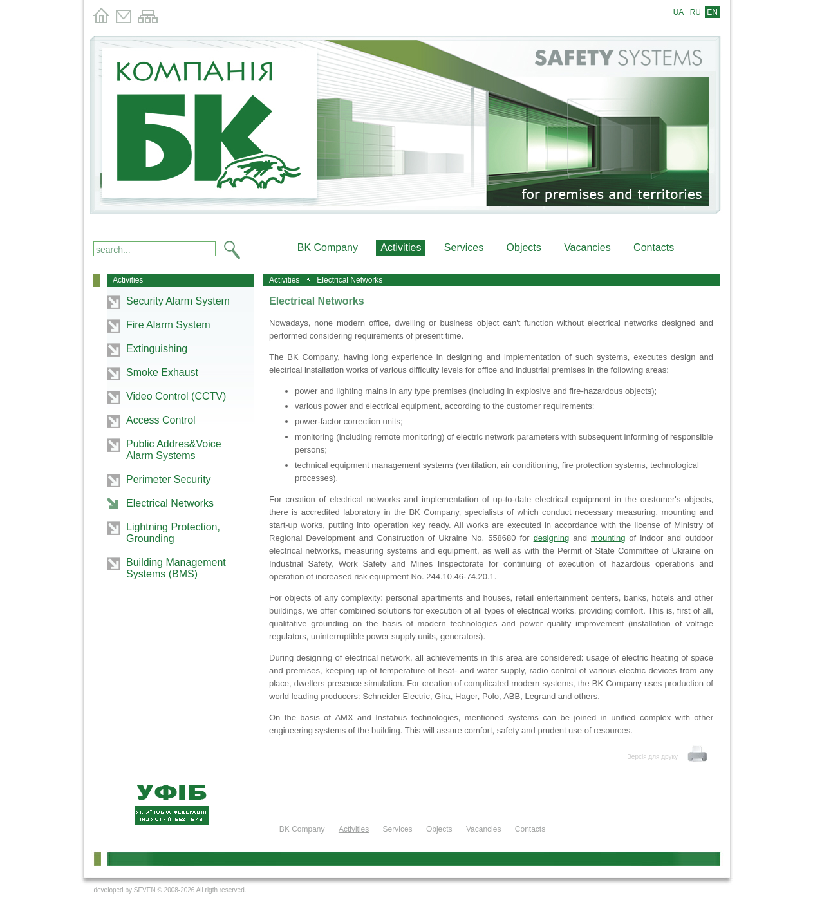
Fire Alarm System (168, 324)
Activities (284, 280)
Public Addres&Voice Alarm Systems (173, 449)
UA (678, 12)
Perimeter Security (168, 479)
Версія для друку (652, 756)
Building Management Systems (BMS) (176, 568)
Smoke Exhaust (162, 372)
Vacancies (587, 247)
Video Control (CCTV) (176, 396)
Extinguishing (156, 348)
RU (695, 12)
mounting (608, 538)
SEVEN (145, 890)
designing (552, 538)
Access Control (161, 420)
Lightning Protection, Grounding (173, 532)
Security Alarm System (178, 300)
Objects (524, 247)
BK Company (327, 247)
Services (463, 247)
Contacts (653, 247)
